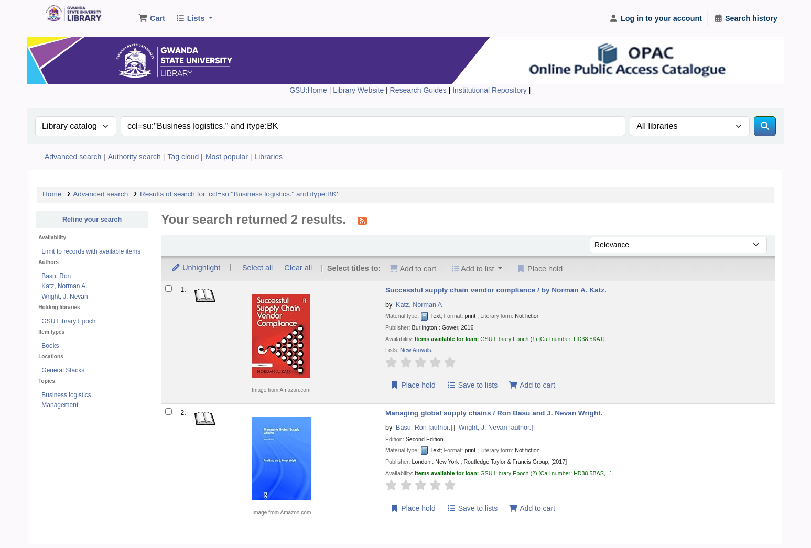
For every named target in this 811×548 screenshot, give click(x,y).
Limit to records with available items (90, 251)
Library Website (359, 90)
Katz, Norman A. (64, 286)
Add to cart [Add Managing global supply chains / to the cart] (532, 508)
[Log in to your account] (655, 19)
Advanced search (73, 156)
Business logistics (66, 395)
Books (50, 345)
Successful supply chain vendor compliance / (496, 290)
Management (59, 405)
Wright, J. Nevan (64, 296)
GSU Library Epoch (68, 321)
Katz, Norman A (419, 305)
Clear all (298, 268)
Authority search (134, 156)
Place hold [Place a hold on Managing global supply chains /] (413, 508)
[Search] (765, 126)
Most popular (227, 156)
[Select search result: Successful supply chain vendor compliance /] (168, 288)
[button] (151, 19)
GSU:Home (308, 90)
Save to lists (472, 385)
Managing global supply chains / (493, 413)
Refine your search (92, 219)
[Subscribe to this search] (362, 221)
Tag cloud (183, 156)
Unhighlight (195, 268)
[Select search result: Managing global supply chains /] (168, 411)
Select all (257, 268)
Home (51, 194)
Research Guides (419, 90)
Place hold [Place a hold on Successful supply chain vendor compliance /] (413, 385)
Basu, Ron (56, 276)
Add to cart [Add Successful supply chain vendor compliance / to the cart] (532, 385)
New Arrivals (415, 350)
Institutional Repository (490, 90)
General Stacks (62, 370)
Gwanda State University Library (71, 14)
